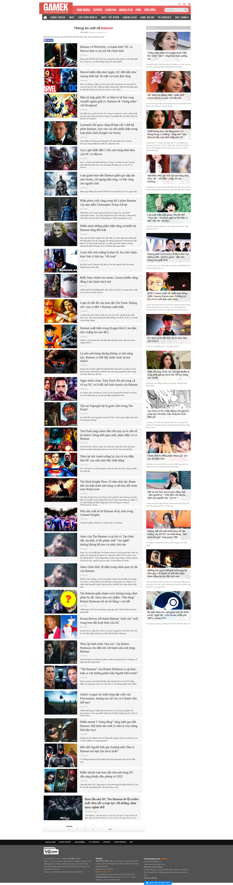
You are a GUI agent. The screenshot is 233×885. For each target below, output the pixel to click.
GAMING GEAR (130, 17)
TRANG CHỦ (50, 842)
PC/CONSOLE (164, 17)
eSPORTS (97, 9)
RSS (131, 842)
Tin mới (151, 28)
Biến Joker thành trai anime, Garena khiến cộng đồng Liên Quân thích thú (109, 279)
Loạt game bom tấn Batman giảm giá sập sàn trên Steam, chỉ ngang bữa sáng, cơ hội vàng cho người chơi (107, 179)
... (101, 829)
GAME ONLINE (147, 17)
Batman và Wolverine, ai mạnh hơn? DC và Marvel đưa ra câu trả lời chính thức (106, 48)
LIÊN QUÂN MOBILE (87, 17)
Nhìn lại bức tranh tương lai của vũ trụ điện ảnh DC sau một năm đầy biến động (107, 458)
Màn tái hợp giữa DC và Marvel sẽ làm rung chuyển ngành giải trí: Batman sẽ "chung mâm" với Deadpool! (108, 101)
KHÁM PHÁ (110, 9)
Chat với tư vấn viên (157, 883)
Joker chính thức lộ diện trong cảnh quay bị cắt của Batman (108, 569)
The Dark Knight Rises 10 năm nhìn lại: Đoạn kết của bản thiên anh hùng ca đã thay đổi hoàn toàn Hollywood (108, 485)
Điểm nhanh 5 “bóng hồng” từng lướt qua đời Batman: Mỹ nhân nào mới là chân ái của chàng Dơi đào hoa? (108, 726)
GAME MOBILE (83, 9)
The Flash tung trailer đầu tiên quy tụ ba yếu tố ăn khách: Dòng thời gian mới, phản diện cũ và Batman (108, 434)
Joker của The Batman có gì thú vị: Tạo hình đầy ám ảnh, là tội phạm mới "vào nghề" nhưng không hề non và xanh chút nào (107, 540)
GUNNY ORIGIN (58, 17)
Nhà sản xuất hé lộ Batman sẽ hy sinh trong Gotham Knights (106, 513)
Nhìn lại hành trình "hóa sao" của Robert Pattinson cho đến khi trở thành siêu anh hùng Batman (107, 647)
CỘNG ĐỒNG (150, 9)
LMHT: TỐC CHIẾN (110, 17)
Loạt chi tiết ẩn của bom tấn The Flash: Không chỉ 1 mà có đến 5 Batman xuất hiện (108, 304)
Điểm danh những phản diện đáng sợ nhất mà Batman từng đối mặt (108, 228)
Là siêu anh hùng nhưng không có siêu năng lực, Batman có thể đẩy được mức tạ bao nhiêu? (106, 357)
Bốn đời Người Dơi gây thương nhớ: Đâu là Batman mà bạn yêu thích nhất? (107, 749)
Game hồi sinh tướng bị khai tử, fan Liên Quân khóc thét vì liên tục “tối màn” (108, 254)
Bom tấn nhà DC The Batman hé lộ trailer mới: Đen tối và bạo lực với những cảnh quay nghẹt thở (111, 803)
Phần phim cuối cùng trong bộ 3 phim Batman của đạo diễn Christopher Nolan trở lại (108, 202)
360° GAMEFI (182, 17)
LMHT (71, 17)
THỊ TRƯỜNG (79, 842)
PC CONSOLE (94, 842)
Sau (112, 829)
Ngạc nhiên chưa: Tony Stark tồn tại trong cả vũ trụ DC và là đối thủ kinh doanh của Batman (109, 382)
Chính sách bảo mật (150, 877)
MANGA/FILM (126, 9)
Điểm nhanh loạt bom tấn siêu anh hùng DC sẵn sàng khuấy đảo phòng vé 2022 (106, 774)
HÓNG (138, 9)
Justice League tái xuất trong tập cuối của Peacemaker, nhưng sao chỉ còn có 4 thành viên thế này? (108, 698)
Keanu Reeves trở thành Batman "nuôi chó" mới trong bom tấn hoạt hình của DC (109, 620)
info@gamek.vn (105, 872)
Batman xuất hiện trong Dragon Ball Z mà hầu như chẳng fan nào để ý (108, 330)
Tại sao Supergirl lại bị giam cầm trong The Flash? (106, 407)
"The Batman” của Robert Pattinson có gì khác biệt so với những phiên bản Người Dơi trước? (109, 671)
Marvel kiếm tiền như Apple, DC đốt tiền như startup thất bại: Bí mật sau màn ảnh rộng (108, 74)
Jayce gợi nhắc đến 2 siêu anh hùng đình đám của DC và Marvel (107, 152)
